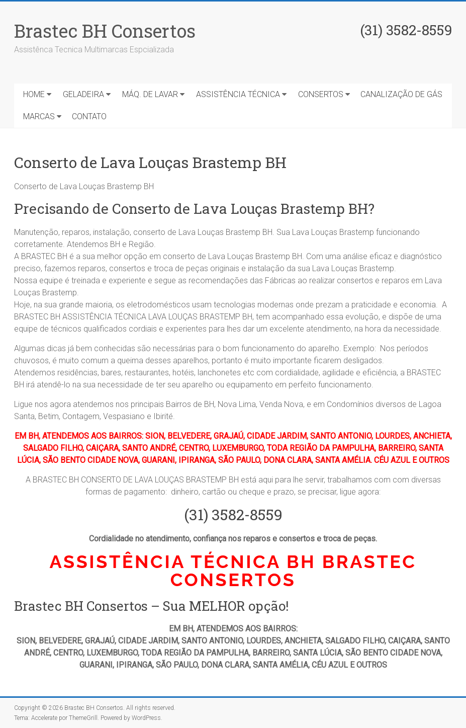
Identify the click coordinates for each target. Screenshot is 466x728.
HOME (34, 94)
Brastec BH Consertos (105, 31)
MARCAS (39, 116)
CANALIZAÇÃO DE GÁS (401, 94)
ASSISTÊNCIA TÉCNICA (238, 94)
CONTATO (89, 116)
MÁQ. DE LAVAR (150, 94)
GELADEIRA (83, 94)
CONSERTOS (320, 94)
